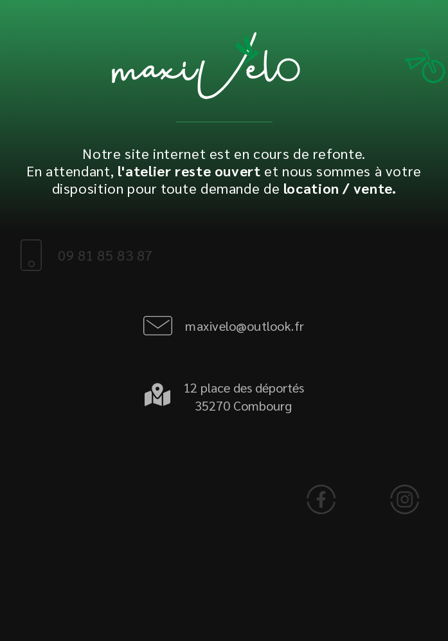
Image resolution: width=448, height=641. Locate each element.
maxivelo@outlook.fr (245, 325)
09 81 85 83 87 (97, 255)
